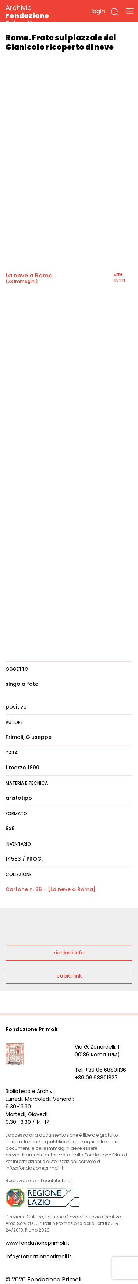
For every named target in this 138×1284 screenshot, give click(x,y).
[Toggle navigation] (130, 10)
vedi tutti (119, 277)
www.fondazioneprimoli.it (38, 1243)
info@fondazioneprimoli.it (38, 1256)
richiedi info (69, 952)
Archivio (40, 15)
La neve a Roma (29, 275)
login (98, 11)
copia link (69, 975)
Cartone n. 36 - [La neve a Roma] (51, 889)
